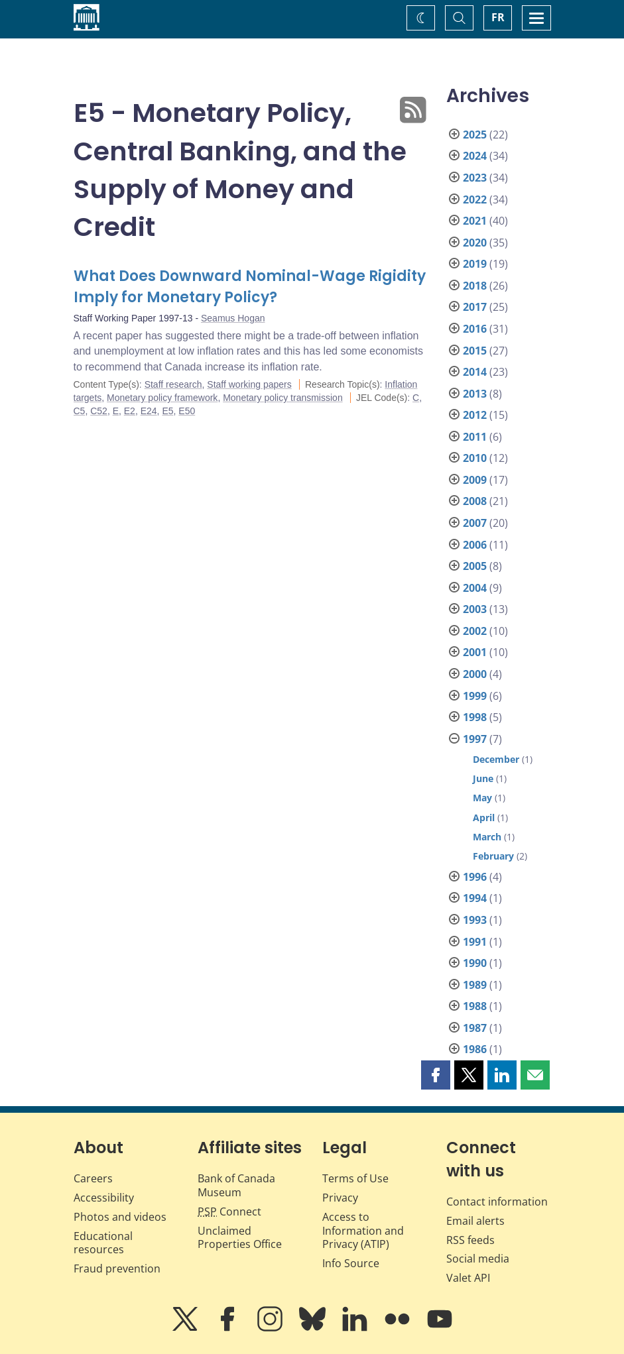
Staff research (173, 384)
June (483, 778)
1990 (475, 963)
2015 (475, 350)
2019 (475, 263)
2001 (475, 652)
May (482, 797)
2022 (475, 199)
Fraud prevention (117, 1268)
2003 (475, 609)
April (484, 817)
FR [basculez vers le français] (498, 17)
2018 (475, 285)
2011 (475, 436)
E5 (167, 411)
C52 (98, 411)
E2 (129, 411)
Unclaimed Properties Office (240, 1237)
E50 (186, 411)
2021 (475, 220)
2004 (475, 588)
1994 (475, 898)
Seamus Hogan (233, 318)
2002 (475, 631)
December (496, 759)
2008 (475, 501)
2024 (475, 155)
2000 (475, 674)
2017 (475, 307)
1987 (475, 1028)
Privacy (340, 1197)
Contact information (497, 1201)
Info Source (350, 1263)
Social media (477, 1258)
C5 (80, 411)
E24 (149, 411)
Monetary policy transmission (283, 397)
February (493, 856)
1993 (475, 920)
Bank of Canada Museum (236, 1185)
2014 (475, 372)
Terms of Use (355, 1178)
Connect (229, 1211)
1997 (475, 739)
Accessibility (104, 1197)
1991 (475, 941)
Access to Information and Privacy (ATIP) (363, 1231)
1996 (475, 877)
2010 (475, 458)
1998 (475, 717)
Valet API (468, 1277)
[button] (435, 1075)
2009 (475, 480)
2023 (475, 177)
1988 (475, 1006)
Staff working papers (249, 384)
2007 (475, 523)
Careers (93, 1178)
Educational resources (103, 1243)
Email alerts (475, 1220)
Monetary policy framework (162, 397)
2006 (475, 544)
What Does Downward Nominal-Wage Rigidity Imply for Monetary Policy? (250, 287)
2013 (475, 393)
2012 (475, 415)
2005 (475, 566)
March (487, 836)
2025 (475, 134)
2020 (475, 242)
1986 (475, 1049)
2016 (475, 328)
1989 (475, 985)
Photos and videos (120, 1217)
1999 (475, 696)
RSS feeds (470, 1240)
